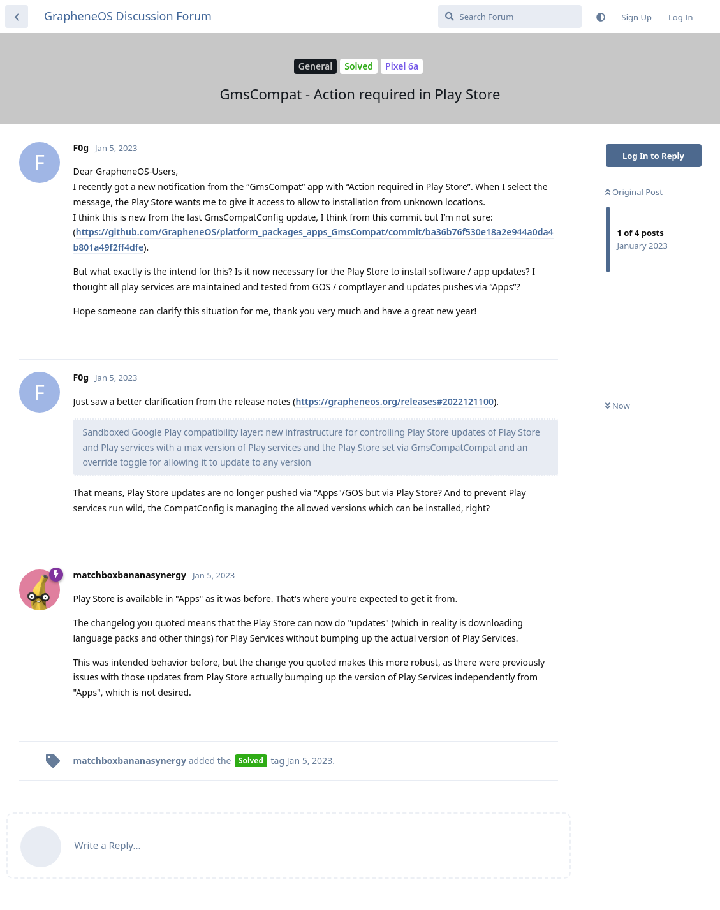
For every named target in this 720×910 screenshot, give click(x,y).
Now (617, 405)
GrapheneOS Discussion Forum (128, 16)
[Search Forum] (510, 16)
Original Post (634, 192)
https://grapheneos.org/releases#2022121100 (394, 401)
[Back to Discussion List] (16, 16)
